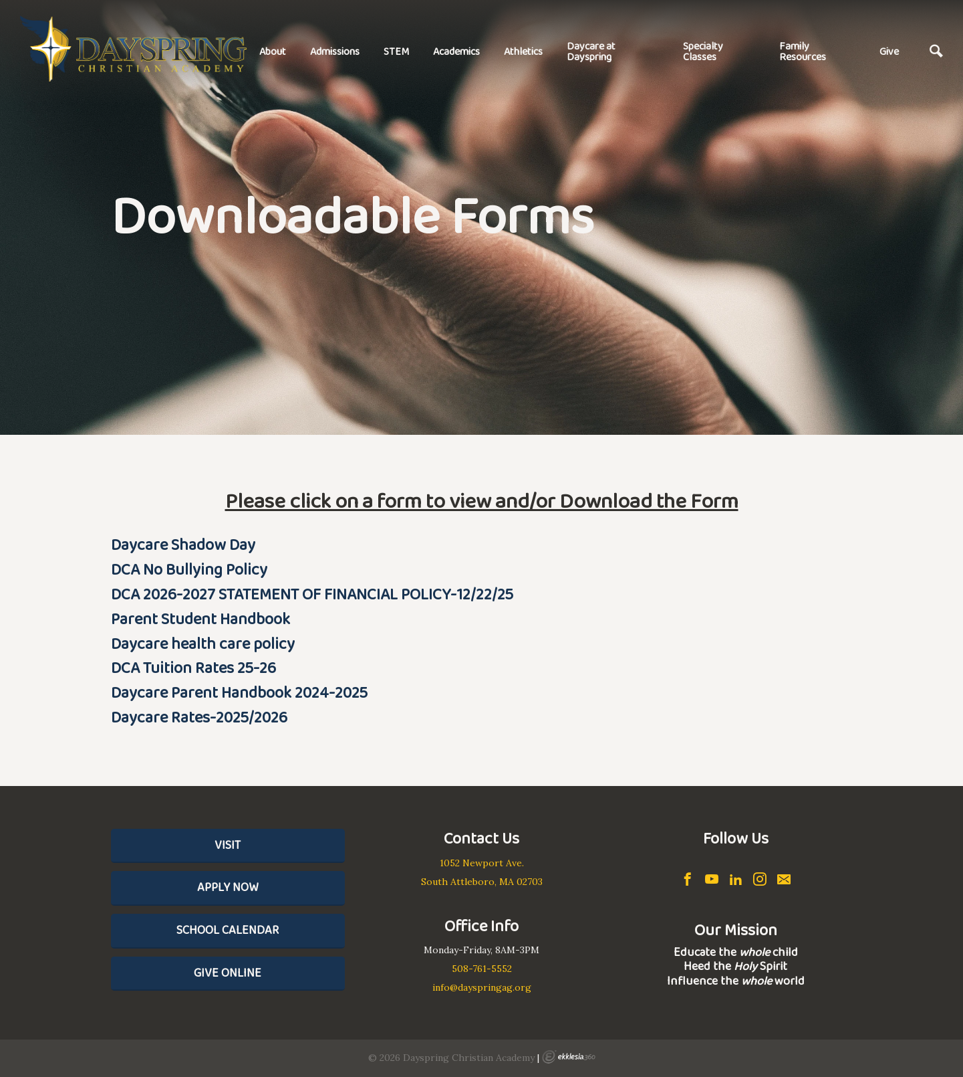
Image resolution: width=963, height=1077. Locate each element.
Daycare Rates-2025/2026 (199, 716)
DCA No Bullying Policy (189, 569)
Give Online (227, 972)
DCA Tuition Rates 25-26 (193, 667)
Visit (228, 845)
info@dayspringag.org (481, 987)
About (272, 51)
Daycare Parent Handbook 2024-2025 (239, 692)
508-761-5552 (482, 969)
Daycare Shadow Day (183, 544)
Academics (456, 51)
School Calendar (227, 930)
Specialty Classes (703, 51)
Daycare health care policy (203, 643)
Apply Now (227, 887)
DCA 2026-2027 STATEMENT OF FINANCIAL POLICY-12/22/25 (312, 593)
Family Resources (802, 51)
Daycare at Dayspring (591, 51)
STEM (396, 51)
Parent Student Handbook (200, 618)
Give (889, 51)
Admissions (335, 51)
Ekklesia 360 (568, 1057)
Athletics (523, 51)
